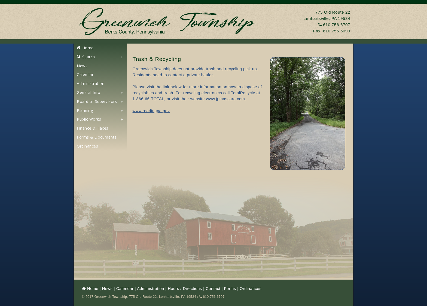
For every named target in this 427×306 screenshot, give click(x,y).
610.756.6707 (334, 24)
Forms (230, 288)
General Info (88, 92)
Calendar (85, 74)
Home (85, 47)
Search (86, 56)
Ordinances (87, 146)
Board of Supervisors (97, 101)
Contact (213, 288)
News (82, 65)
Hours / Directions (185, 288)
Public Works (89, 119)
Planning (85, 110)
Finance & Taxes (92, 128)
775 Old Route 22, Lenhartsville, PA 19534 (162, 297)
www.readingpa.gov (151, 111)
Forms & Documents (97, 137)
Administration (90, 83)
